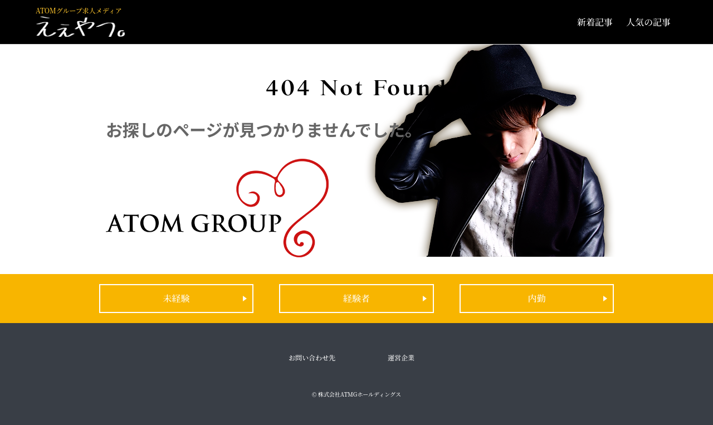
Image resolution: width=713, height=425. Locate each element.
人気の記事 (648, 22)
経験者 (356, 298)
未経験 (176, 298)
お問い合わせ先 (312, 357)
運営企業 (401, 357)
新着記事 (595, 22)
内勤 (536, 298)
